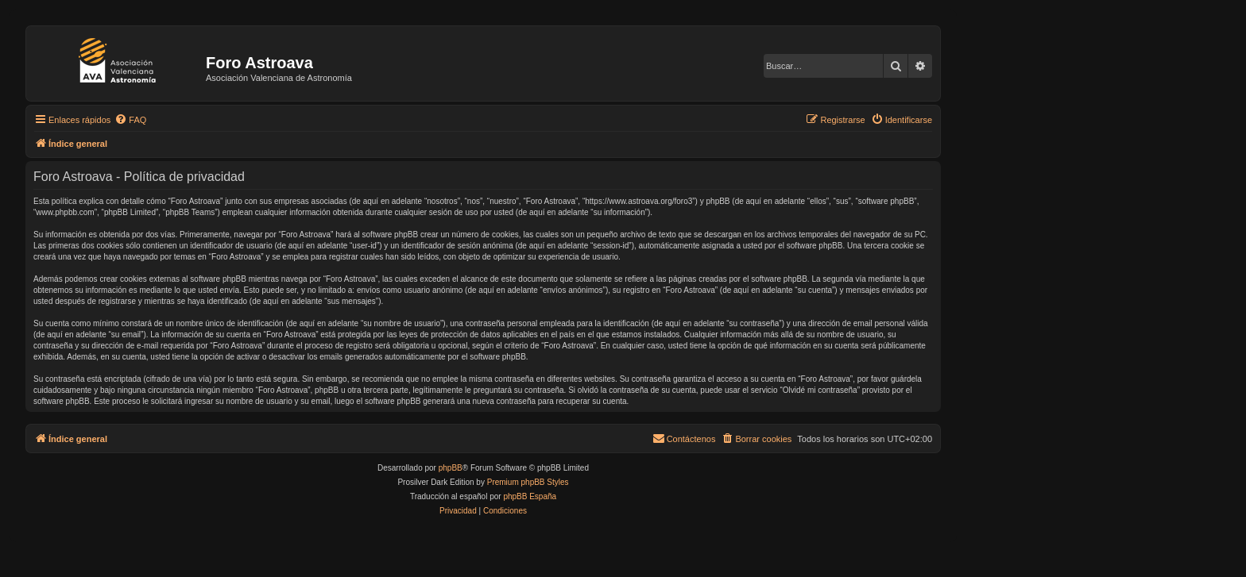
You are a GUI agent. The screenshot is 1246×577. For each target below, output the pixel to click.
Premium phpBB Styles (528, 482)
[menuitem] (130, 119)
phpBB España (529, 496)
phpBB (450, 468)
